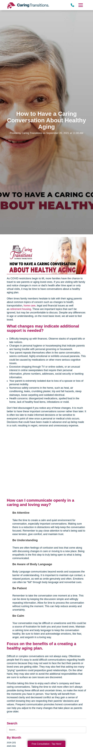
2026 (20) (11, 742)
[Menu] (80, 5)
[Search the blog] (46, 729)
